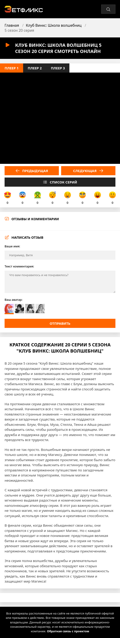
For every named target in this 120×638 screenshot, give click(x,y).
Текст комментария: (19, 266)
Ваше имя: (12, 246)
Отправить (60, 323)
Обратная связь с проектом (68, 631)
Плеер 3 (58, 68)
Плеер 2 (35, 68)
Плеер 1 (12, 68)
